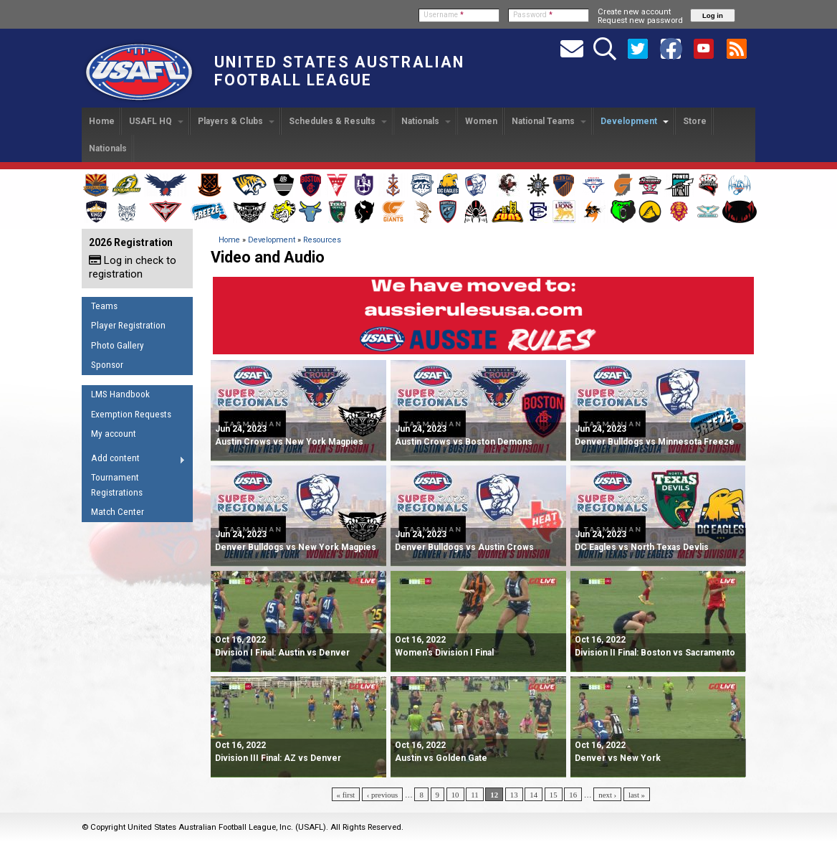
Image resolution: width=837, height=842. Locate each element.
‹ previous (382, 794)
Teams (104, 306)
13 (514, 794)
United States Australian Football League (339, 71)
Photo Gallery (117, 345)
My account (113, 433)
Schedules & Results (338, 121)
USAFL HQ (156, 121)
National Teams (549, 121)
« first (346, 794)
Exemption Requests (131, 414)
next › (607, 794)
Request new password (640, 20)
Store (695, 121)
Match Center (117, 511)
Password (533, 15)
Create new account (634, 11)
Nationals (426, 121)
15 (554, 794)
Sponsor (107, 364)
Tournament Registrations (117, 485)
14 (533, 794)
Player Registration (128, 325)
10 (455, 794)
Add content (134, 460)
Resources (322, 240)
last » (636, 794)
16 (573, 794)
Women (481, 121)
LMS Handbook (120, 394)
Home (102, 121)
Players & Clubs (236, 121)
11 (474, 794)
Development (635, 121)
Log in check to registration (132, 267)
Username (444, 15)
